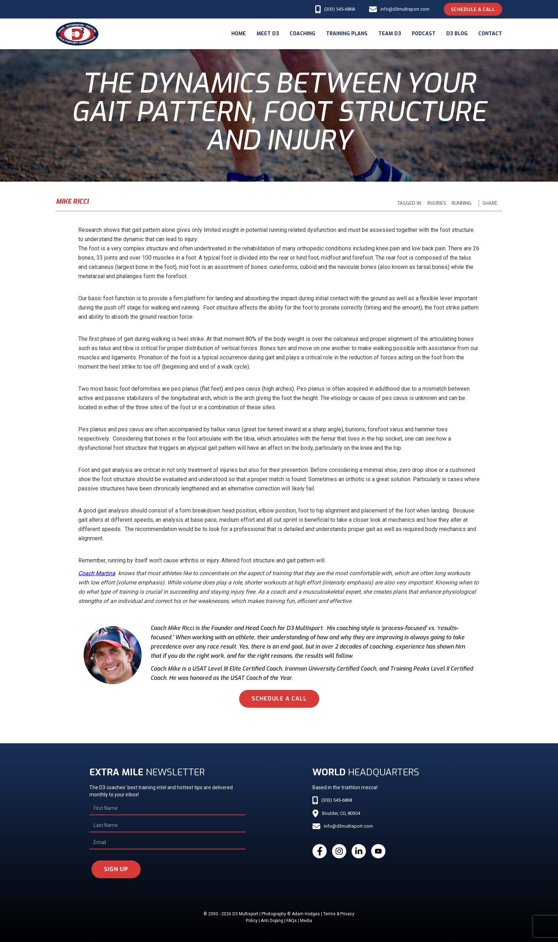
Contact (490, 33)
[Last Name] (167, 825)
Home (238, 33)
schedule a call (279, 698)
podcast (424, 33)
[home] (77, 34)
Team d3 (389, 33)
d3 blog (457, 33)
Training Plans (347, 33)
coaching (302, 33)
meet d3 (268, 33)
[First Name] (167, 808)
